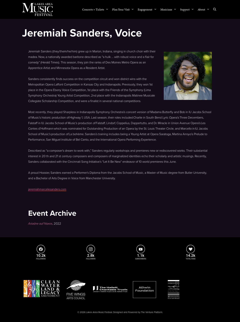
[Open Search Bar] (214, 9)
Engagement (148, 9)
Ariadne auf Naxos (40, 223)
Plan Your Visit (124, 9)
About (204, 9)
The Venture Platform (151, 312)
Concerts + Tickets (96, 9)
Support (188, 9)
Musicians (169, 9)
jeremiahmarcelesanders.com (47, 189)
